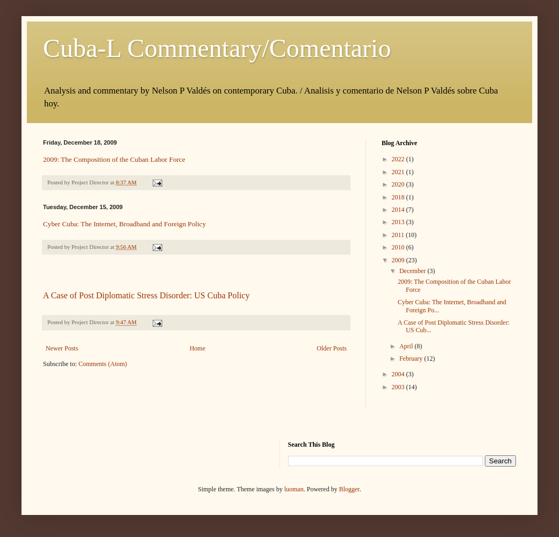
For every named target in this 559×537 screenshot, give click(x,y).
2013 (399, 222)
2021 (399, 172)
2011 (399, 235)
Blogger (349, 489)
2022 (399, 159)
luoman (294, 489)
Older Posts (332, 348)
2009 (399, 260)
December (413, 271)
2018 (399, 197)
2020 (399, 184)
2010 (399, 247)
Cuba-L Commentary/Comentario (217, 48)
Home (197, 348)
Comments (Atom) (102, 364)
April (406, 346)
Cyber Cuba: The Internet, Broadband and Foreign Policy (124, 224)
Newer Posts (62, 348)
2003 (399, 387)
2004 (399, 374)
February (411, 358)
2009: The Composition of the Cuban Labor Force (114, 159)
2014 (399, 209)
